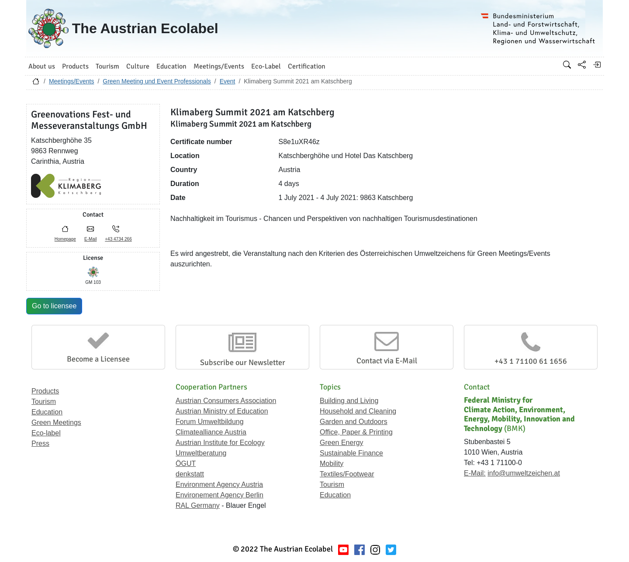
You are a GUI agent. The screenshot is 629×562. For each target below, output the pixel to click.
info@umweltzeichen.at (523, 473)
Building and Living (349, 400)
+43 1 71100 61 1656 (530, 361)
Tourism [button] (107, 66)
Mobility (331, 463)
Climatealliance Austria (211, 432)
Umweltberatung (201, 453)
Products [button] (75, 66)
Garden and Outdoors (353, 421)
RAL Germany (198, 505)
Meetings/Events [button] (219, 66)
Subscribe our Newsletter (242, 362)
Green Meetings (56, 422)
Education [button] (171, 66)
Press (40, 443)
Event (227, 81)
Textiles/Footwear (347, 474)
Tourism (43, 401)
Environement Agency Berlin (219, 495)
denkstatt (190, 474)
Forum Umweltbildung (210, 421)
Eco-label (46, 433)
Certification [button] (306, 66)
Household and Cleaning (358, 411)
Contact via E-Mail (386, 360)
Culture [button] (137, 66)
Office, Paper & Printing (356, 432)
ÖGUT (186, 463)
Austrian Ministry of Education (222, 411)
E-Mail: (475, 473)
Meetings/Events (71, 81)
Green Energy (341, 442)
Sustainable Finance (351, 453)
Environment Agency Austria (219, 484)
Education (46, 412)
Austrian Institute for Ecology (220, 442)
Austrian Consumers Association (226, 400)
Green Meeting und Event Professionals (157, 81)
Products (45, 391)
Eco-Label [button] (266, 66)
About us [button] (41, 66)
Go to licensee (54, 306)
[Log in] (597, 65)
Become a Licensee (98, 359)
